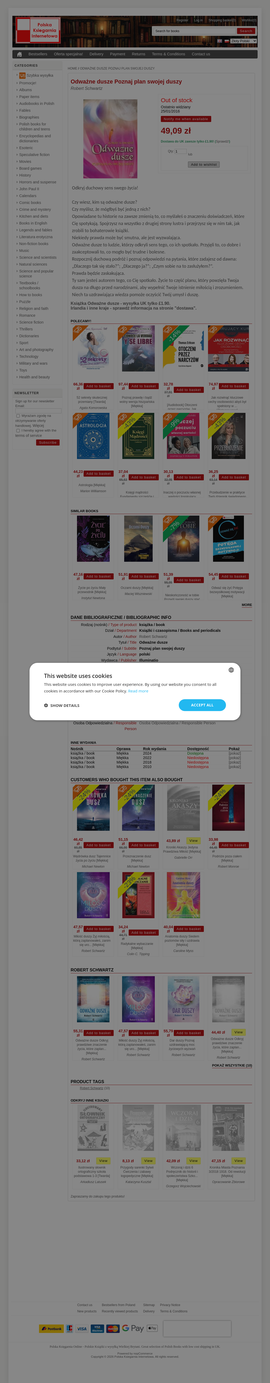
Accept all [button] (202, 704)
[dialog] (135, 691)
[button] (61, 705)
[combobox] (231, 669)
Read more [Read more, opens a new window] (138, 690)
